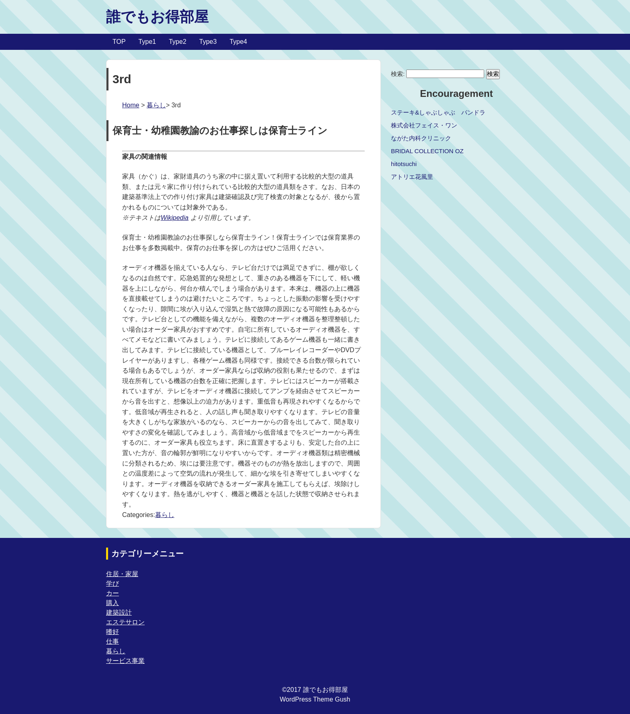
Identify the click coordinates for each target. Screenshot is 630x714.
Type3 (208, 41)
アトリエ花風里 (412, 176)
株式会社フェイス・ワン (424, 125)
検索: (398, 73)
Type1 (147, 41)
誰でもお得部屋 (157, 16)
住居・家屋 (122, 573)
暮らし (156, 105)
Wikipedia (174, 217)
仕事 (112, 641)
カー (112, 593)
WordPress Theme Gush (315, 699)
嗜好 (112, 631)
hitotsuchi (404, 163)
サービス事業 (125, 660)
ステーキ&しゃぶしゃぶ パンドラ (438, 112)
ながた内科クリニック (421, 138)
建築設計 (119, 612)
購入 (112, 602)
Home (130, 105)
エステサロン (125, 622)
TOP (119, 41)
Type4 (238, 41)
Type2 (177, 41)
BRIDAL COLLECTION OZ (427, 151)
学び (112, 583)
